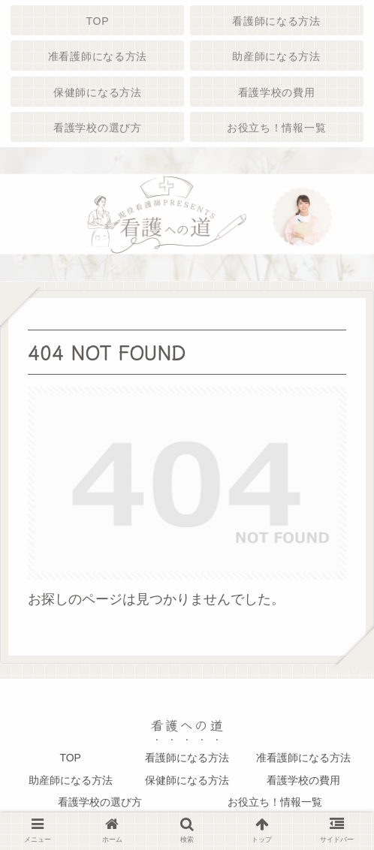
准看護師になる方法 (303, 758)
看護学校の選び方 (100, 802)
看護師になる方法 (187, 758)
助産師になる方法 (71, 780)
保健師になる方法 (187, 780)
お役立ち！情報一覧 (275, 802)
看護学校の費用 (303, 780)
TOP (70, 758)
